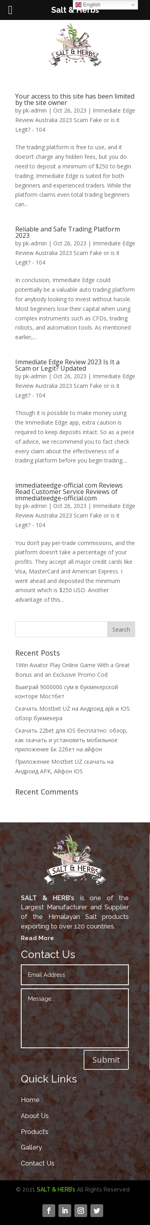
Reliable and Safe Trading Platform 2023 (67, 232)
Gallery (31, 1147)
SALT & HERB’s (56, 1189)
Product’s (34, 1132)
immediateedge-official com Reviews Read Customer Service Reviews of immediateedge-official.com (69, 491)
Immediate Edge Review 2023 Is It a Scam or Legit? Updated (67, 365)
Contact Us (37, 1163)
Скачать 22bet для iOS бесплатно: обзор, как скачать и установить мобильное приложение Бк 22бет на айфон (71, 740)
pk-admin (35, 110)
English (87, 5)
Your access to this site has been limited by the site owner (74, 99)
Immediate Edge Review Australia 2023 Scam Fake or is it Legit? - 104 (75, 120)
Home (30, 1100)
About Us (35, 1116)
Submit (106, 1059)
